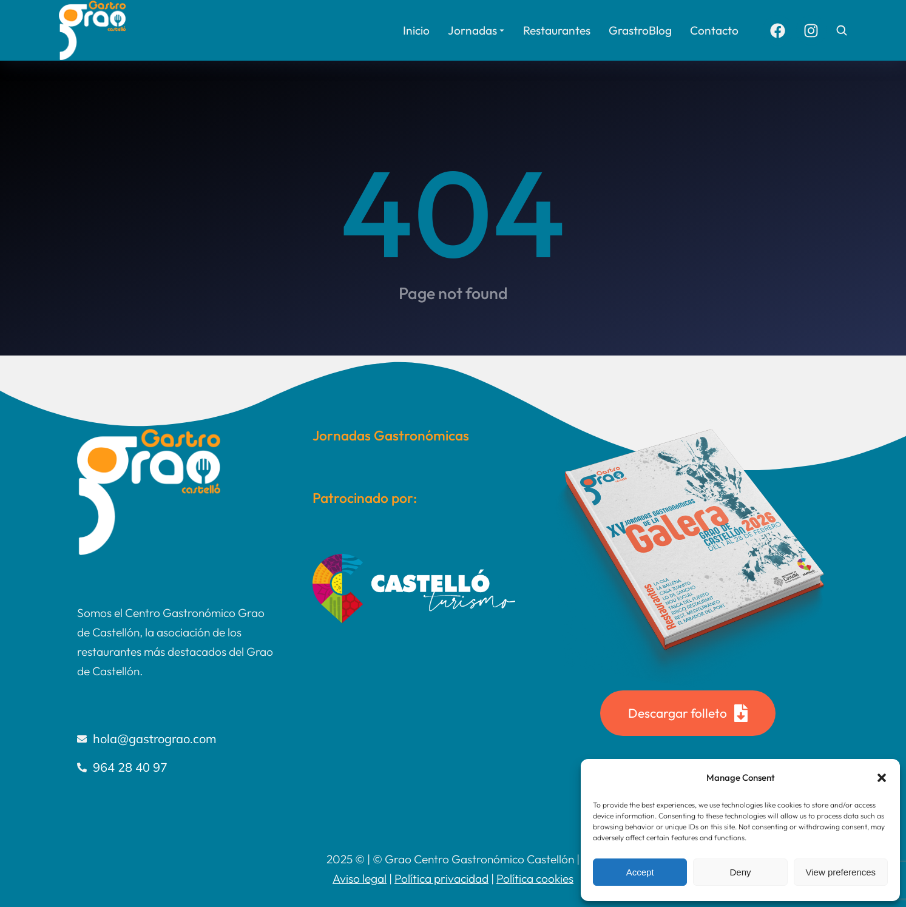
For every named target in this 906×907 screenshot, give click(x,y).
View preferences (841, 872)
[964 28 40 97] (176, 767)
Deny (740, 872)
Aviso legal (360, 878)
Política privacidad (441, 878)
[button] (882, 778)
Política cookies (534, 878)
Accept (640, 872)
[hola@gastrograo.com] (176, 739)
